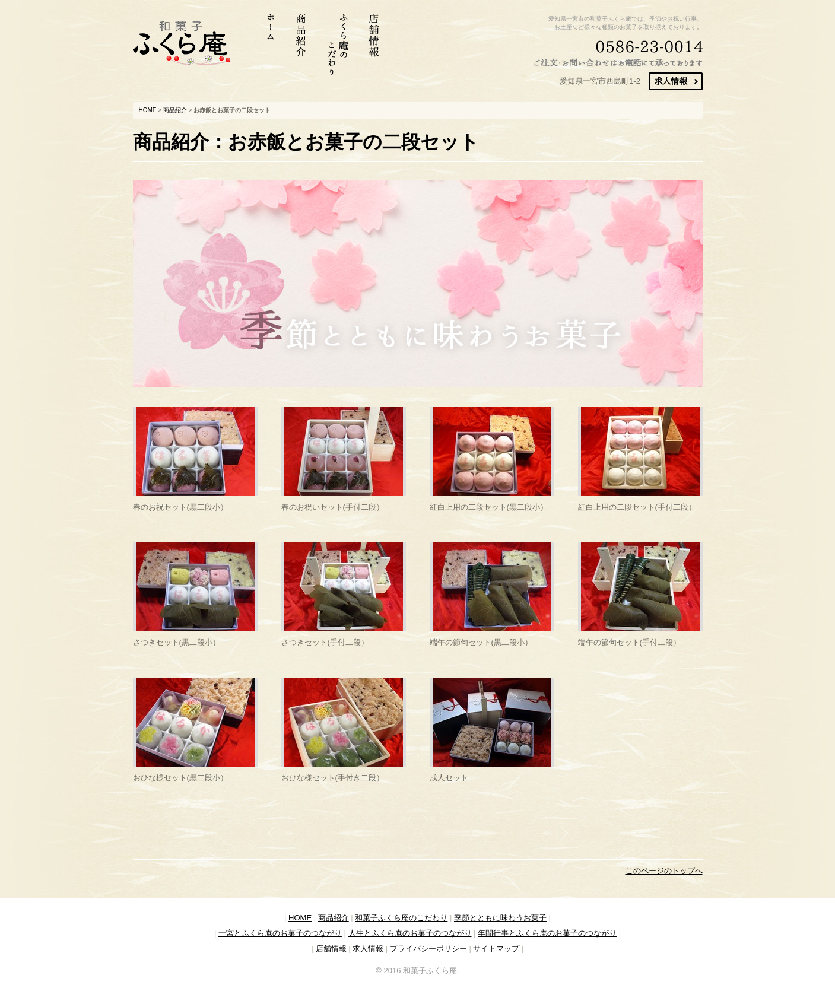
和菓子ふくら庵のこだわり (401, 917)
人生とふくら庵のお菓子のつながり (410, 933)
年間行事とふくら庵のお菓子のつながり (547, 933)
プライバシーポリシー (428, 948)
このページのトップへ (664, 870)
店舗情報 (331, 948)
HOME (148, 110)
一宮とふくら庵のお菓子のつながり (280, 933)
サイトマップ (496, 948)
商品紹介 (175, 110)
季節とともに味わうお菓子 (500, 917)
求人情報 (368, 948)
